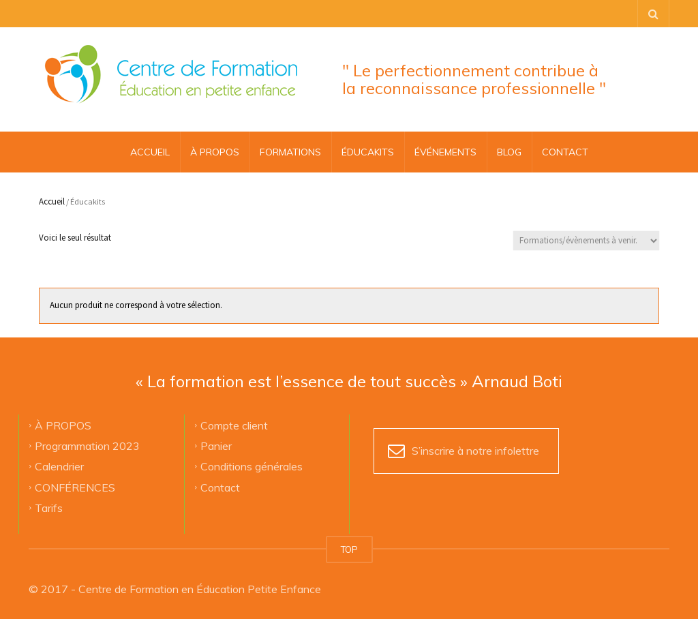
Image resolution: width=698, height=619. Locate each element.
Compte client (234, 425)
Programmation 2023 (87, 446)
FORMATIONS (290, 152)
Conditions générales (251, 466)
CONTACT (565, 152)
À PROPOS (214, 152)
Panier (216, 446)
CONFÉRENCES (75, 487)
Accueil (150, 152)
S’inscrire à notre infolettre (475, 450)
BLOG (509, 152)
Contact (220, 487)
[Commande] (586, 240)
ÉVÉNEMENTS (445, 152)
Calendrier (59, 466)
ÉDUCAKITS (368, 152)
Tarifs (49, 508)
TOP (349, 549)
